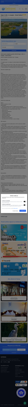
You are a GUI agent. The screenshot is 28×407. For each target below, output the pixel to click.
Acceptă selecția (15, 210)
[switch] (25, 201)
